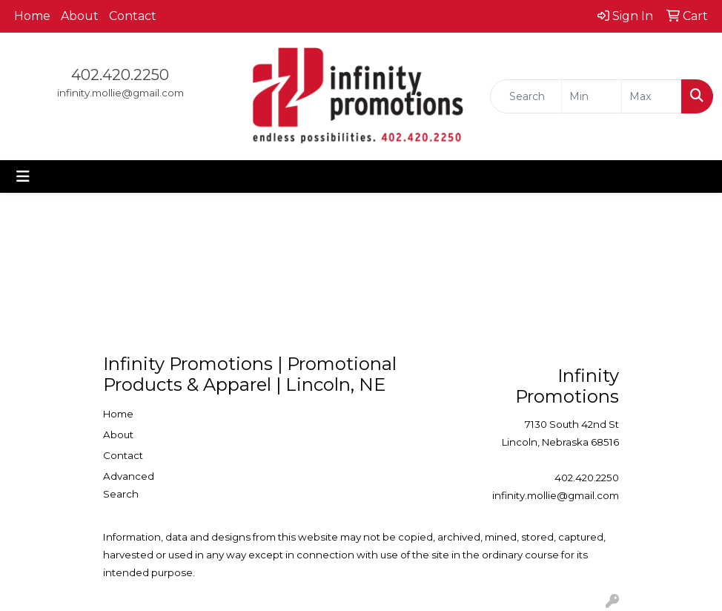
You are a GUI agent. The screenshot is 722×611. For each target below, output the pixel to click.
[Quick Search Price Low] (591, 96)
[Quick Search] (526, 96)
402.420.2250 (120, 75)
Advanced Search (128, 485)
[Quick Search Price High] (651, 96)
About (80, 16)
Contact (132, 16)
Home (32, 16)
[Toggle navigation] (23, 176)
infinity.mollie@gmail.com (120, 93)
